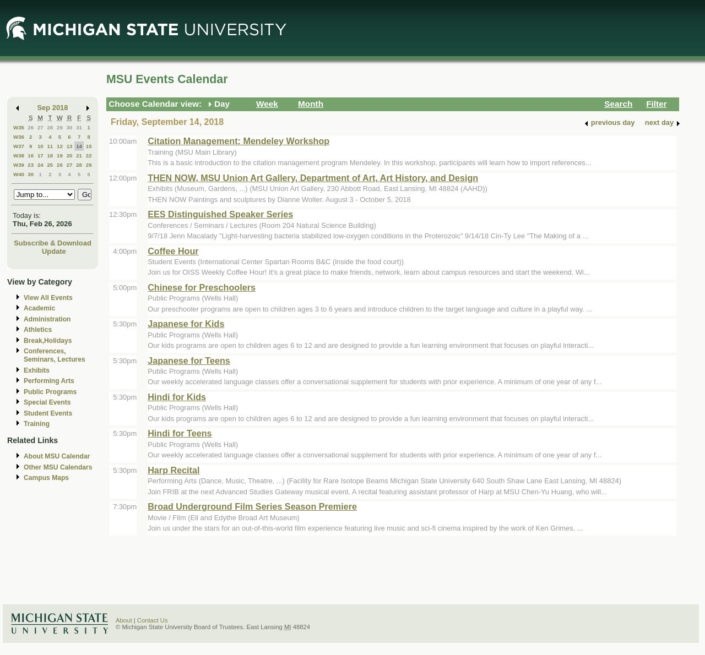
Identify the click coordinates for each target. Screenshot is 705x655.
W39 (18, 165)
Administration (47, 319)
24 (40, 165)
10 (40, 146)
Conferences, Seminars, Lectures (54, 355)
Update (54, 251)
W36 (18, 137)
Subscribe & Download (52, 243)
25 (50, 165)
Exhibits (37, 370)
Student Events (48, 413)
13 (70, 146)
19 (60, 155)
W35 (18, 127)
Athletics (38, 330)
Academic (39, 308)
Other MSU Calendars (58, 467)
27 (40, 127)
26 (31, 127)
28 (50, 127)
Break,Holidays (48, 341)
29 (60, 127)
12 (60, 146)
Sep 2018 (52, 107)
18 (50, 155)
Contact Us (152, 620)
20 (70, 155)
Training (37, 424)
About (124, 620)
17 (40, 155)
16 (31, 155)
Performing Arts (49, 381)
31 (79, 127)
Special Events (47, 402)
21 (79, 155)
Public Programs (50, 392)
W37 (18, 146)
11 (50, 146)
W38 (18, 155)
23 (31, 165)
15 (89, 146)
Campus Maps (46, 478)
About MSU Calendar (57, 456)
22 (89, 155)
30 (70, 127)
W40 (18, 174)
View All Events (48, 298)
